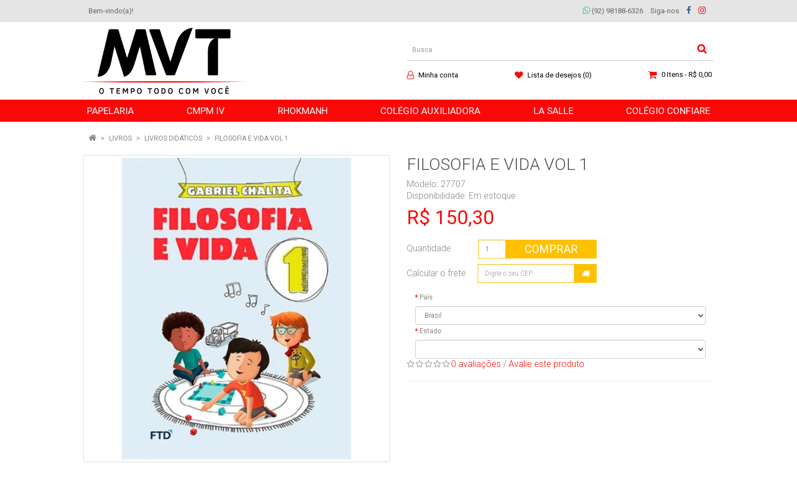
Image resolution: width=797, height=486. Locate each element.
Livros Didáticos (173, 138)
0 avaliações (476, 364)
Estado (430, 331)
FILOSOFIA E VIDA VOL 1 (251, 138)
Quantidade (429, 248)
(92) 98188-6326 (613, 11)
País (426, 297)
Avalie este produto (546, 364)
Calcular (585, 273)
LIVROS (120, 138)
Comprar (551, 249)
